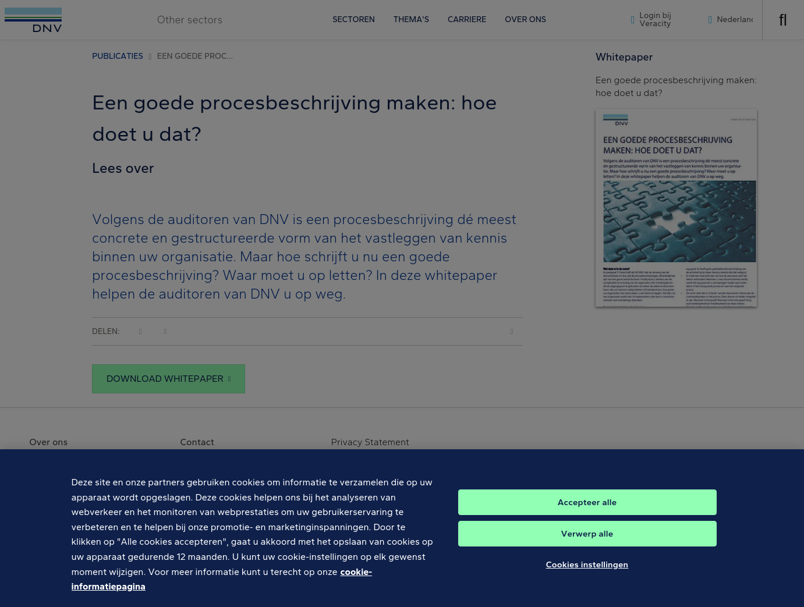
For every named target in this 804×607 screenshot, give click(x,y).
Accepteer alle (587, 510)
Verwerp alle (587, 542)
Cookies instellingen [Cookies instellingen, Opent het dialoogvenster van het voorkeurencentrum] (587, 572)
